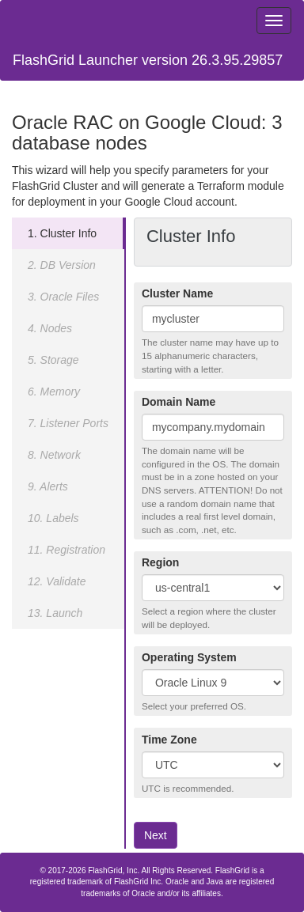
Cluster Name (177, 293)
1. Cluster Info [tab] (62, 233)
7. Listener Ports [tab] (68, 423)
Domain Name (178, 401)
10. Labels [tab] (53, 518)
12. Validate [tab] (57, 581)
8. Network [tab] (54, 454)
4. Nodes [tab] (50, 328)
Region (160, 562)
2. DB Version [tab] (62, 265)
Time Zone (169, 739)
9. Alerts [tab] (48, 486)
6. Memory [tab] (54, 391)
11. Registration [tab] (66, 549)
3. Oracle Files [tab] (63, 296)
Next (155, 835)
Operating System (189, 657)
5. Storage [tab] (53, 360)
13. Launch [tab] (55, 613)
